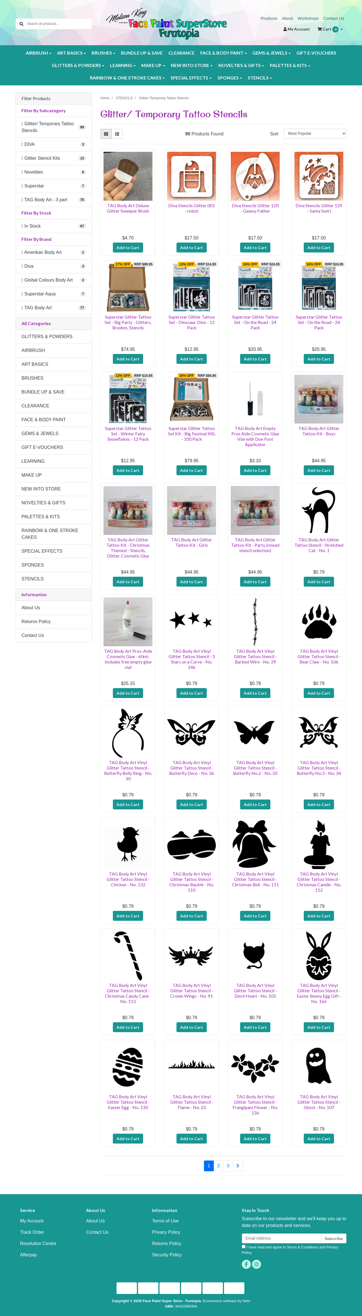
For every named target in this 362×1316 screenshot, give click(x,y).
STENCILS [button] (258, 77)
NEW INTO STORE (41, 489)
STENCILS (32, 578)
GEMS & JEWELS (40, 433)
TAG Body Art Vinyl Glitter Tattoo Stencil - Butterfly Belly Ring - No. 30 (128, 770)
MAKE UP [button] (151, 65)
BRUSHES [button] (102, 52)
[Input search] (59, 24)
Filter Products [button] (35, 98)
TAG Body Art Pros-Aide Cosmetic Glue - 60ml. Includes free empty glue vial (128, 659)
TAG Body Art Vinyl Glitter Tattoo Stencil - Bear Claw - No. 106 (319, 656)
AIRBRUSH (33, 350)
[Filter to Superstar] (54, 186)
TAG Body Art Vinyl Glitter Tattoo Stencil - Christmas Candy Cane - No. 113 (128, 993)
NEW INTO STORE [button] (190, 65)
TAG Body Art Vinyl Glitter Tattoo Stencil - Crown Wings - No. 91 (191, 990)
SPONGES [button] (228, 77)
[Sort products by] (314, 134)
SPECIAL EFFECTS (41, 551)
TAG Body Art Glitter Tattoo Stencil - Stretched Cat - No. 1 (318, 545)
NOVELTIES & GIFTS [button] (239, 65)
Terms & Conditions (302, 1247)
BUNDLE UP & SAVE (142, 52)
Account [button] (296, 29)
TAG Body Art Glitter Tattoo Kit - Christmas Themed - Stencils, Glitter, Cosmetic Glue (128, 547)
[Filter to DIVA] (54, 144)
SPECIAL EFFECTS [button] (189, 77)
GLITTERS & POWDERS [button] (76, 65)
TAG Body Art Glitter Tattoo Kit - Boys (318, 430)
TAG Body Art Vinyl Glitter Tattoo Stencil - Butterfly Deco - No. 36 (191, 768)
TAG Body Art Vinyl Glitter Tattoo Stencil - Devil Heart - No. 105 (255, 990)
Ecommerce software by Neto (226, 1301)
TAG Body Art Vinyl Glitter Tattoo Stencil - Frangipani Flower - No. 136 (255, 1104)
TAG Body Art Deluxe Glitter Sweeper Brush (128, 208)
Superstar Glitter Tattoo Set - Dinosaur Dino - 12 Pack (192, 322)
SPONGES (32, 565)
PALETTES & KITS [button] (288, 65)
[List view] (117, 134)
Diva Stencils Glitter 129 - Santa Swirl (319, 208)
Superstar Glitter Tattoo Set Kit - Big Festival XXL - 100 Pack (192, 433)
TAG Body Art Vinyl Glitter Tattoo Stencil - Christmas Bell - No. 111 (255, 879)
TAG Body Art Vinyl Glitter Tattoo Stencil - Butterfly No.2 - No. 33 (255, 768)
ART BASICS (34, 364)
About (287, 18)
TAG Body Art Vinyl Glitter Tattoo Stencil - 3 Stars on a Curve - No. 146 (192, 659)
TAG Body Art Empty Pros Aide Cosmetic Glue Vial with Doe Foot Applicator (255, 436)
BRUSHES (32, 378)
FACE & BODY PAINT (43, 419)
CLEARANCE (181, 52)
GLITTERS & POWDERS (46, 336)
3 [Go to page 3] (228, 1165)
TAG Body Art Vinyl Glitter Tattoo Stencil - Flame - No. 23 (191, 1102)
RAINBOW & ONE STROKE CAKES (49, 534)
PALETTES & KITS (40, 516)
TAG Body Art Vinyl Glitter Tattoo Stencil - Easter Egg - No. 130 (128, 1102)
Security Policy (167, 1254)
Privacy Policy (166, 1232)
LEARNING (33, 461)
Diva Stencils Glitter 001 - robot (191, 208)
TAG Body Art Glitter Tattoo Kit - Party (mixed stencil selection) (255, 545)
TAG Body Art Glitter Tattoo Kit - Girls (191, 542)
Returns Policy (36, 621)
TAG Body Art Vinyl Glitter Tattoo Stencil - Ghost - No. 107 (319, 1102)
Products (269, 18)
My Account (32, 1220)
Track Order (32, 1232)
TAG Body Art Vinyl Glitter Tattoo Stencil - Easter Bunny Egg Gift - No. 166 (319, 993)
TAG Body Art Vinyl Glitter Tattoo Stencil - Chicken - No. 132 (128, 879)
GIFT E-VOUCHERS (316, 52)
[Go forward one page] (238, 1166)
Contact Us (333, 18)
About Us (30, 607)
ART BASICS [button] (70, 52)
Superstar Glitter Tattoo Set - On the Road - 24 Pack (255, 322)
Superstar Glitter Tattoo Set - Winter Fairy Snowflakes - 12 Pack (128, 433)
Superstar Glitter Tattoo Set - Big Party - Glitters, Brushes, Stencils (128, 322)
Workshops (308, 18)
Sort (274, 133)
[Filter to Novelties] (54, 172)
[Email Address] (281, 1238)
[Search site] (21, 24)
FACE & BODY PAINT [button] (222, 52)
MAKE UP (31, 475)
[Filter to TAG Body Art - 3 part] (54, 200)
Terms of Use (165, 1220)
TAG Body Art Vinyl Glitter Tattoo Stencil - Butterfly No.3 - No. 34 (319, 768)
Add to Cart (128, 247)
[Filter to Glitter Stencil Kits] (54, 158)
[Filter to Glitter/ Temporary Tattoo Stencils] (54, 127)
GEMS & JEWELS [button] (270, 52)
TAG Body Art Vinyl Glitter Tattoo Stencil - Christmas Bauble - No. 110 (191, 882)
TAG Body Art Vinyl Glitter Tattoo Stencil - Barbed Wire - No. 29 (255, 656)
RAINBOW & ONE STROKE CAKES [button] (125, 77)
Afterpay (28, 1254)
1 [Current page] (209, 1165)
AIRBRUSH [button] (37, 52)
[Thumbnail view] (106, 134)
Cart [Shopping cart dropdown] (328, 29)
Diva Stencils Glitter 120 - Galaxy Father (255, 208)
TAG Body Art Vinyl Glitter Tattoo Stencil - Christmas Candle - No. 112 (319, 882)
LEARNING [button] (121, 65)
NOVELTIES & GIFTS (43, 502)
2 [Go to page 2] (218, 1165)
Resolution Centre (38, 1243)
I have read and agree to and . (290, 1250)
